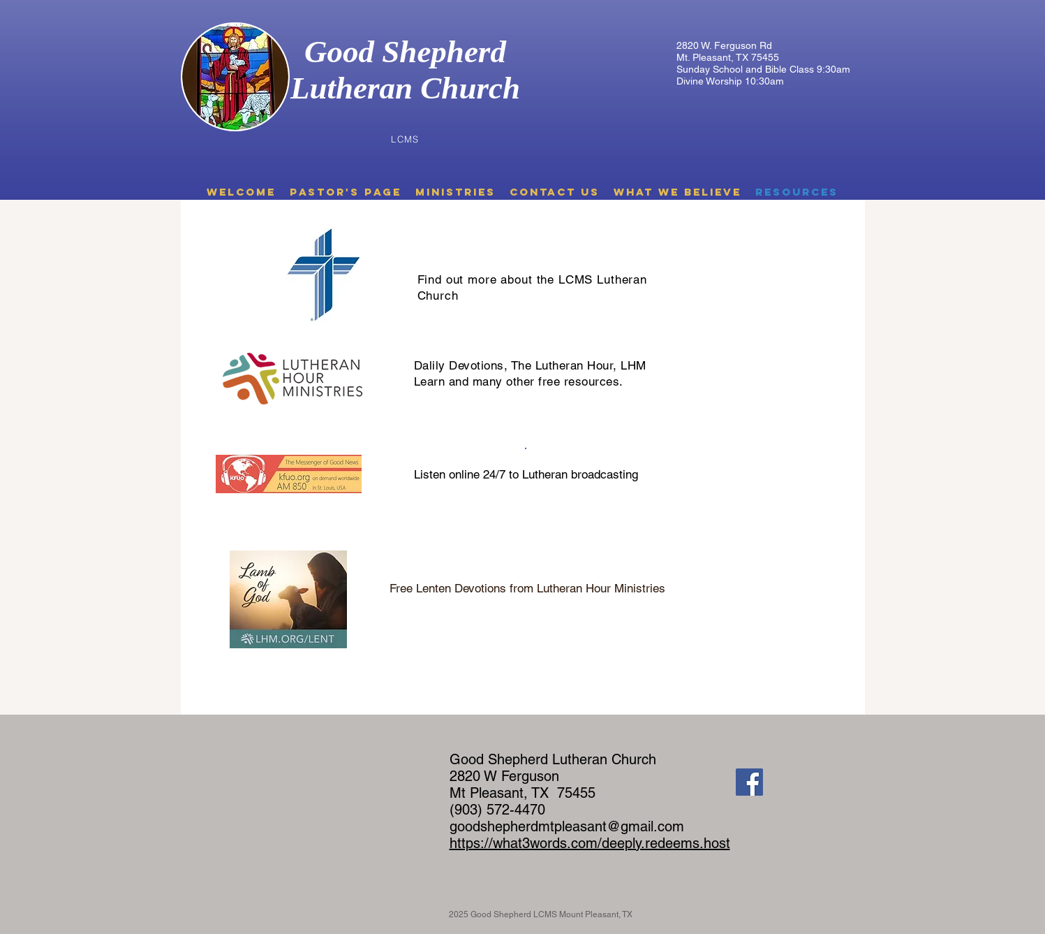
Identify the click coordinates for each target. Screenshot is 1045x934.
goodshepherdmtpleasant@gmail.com (567, 826)
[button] (345, 192)
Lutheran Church (405, 88)
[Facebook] (749, 782)
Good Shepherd (405, 51)
